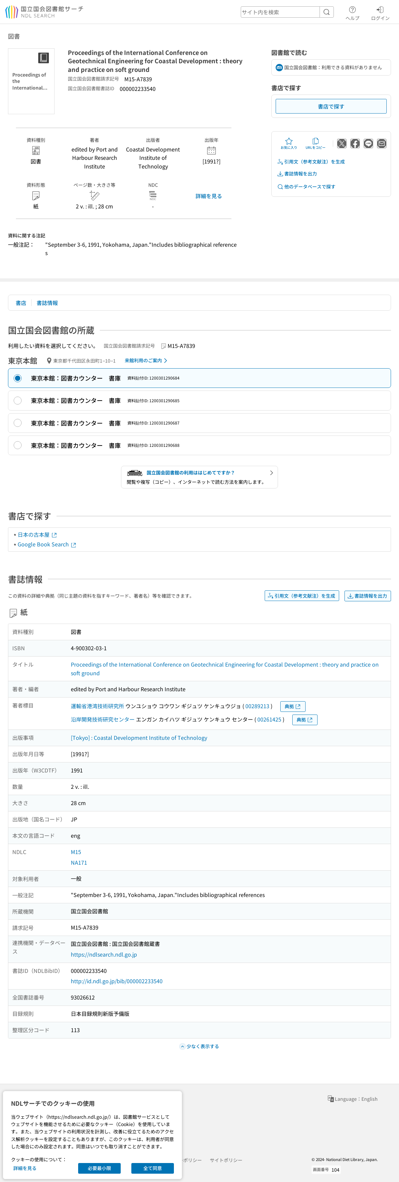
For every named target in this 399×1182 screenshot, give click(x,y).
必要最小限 (99, 1168)
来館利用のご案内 (147, 361)
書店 (21, 303)
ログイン (380, 12)
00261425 (269, 719)
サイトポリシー (226, 1160)
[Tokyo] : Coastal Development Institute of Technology (139, 737)
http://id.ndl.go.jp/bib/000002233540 (117, 981)
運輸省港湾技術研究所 (97, 706)
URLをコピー (316, 143)
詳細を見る (209, 196)
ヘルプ (352, 12)
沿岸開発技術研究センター (103, 719)
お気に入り (289, 143)
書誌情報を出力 (297, 173)
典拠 (293, 706)
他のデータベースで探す (306, 186)
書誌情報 (47, 303)
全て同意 (152, 1168)
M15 (76, 852)
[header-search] (287, 12)
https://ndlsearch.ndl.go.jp (104, 954)
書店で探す (331, 106)
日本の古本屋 (38, 534)
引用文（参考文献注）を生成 (311, 161)
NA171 (79, 862)
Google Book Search (47, 544)
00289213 (257, 706)
